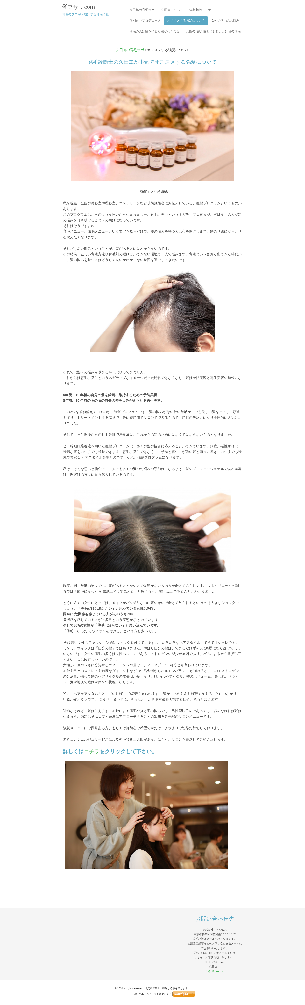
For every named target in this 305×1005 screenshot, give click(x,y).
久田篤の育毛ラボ (130, 50)
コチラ (92, 751)
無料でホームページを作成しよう (153, 994)
